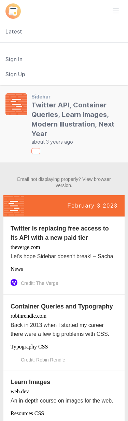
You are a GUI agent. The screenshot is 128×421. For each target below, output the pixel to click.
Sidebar (41, 97)
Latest (13, 31)
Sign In (14, 59)
